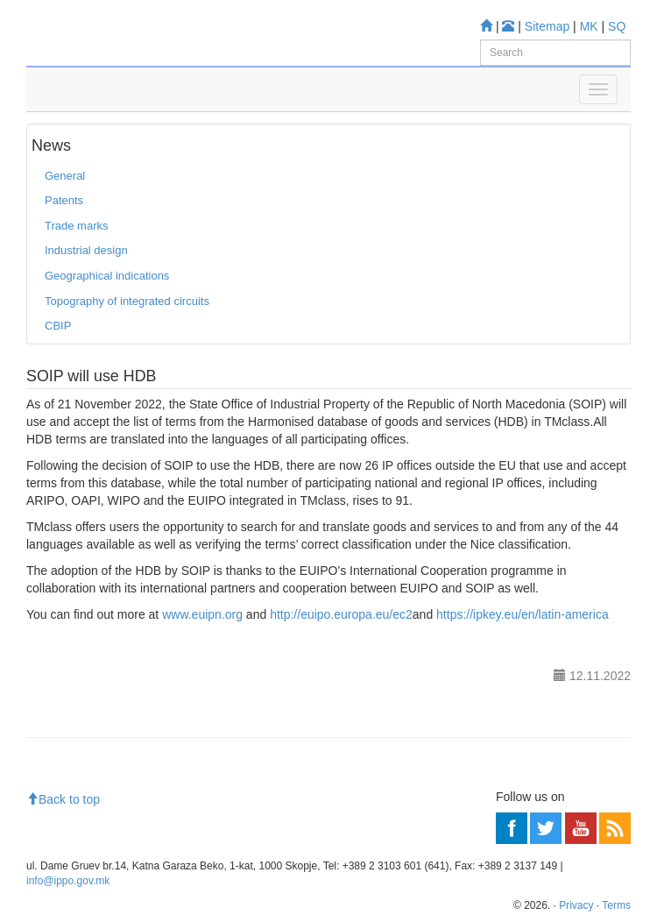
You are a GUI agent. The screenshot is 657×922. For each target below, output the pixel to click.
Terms (616, 905)
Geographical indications (107, 275)
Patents (64, 200)
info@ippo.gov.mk (68, 881)
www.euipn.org (202, 614)
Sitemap (547, 26)
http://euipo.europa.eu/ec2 (341, 614)
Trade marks (76, 225)
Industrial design (86, 250)
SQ (616, 26)
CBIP (58, 325)
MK (589, 26)
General (65, 175)
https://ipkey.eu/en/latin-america (522, 614)
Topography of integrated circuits (127, 301)
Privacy (576, 905)
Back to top (63, 799)
